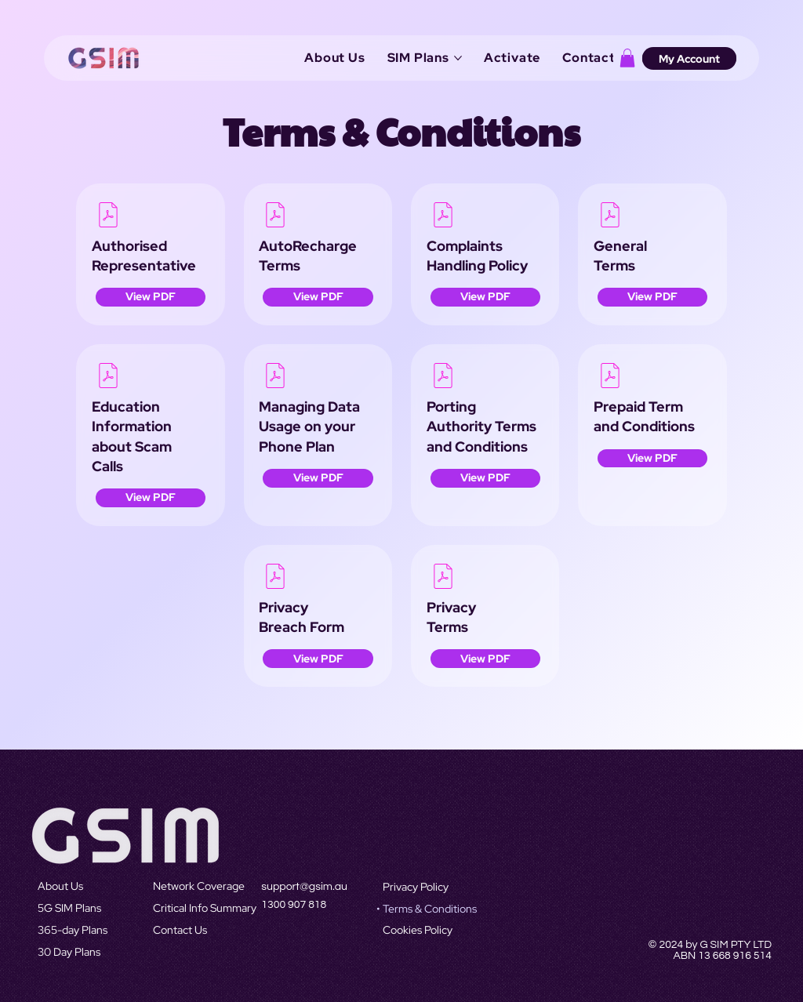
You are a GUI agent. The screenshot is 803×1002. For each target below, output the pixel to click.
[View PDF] (150, 297)
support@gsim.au (304, 886)
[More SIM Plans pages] (458, 58)
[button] (627, 58)
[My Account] (689, 58)
